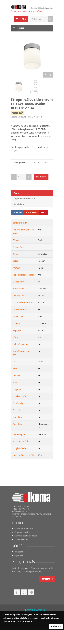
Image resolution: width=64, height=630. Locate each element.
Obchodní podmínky (23, 528)
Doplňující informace (24, 198)
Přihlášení (18, 551)
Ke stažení (19, 204)
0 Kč (23, 18)
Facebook (17, 212)
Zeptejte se (47, 579)
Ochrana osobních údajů (25, 535)
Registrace (18, 555)
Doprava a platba (22, 532)
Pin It (43, 212)
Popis (16, 193)
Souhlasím (56, 626)
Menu (18, 28)
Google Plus (31, 212)
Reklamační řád (21, 539)
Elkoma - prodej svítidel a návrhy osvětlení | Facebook (32, 515)
